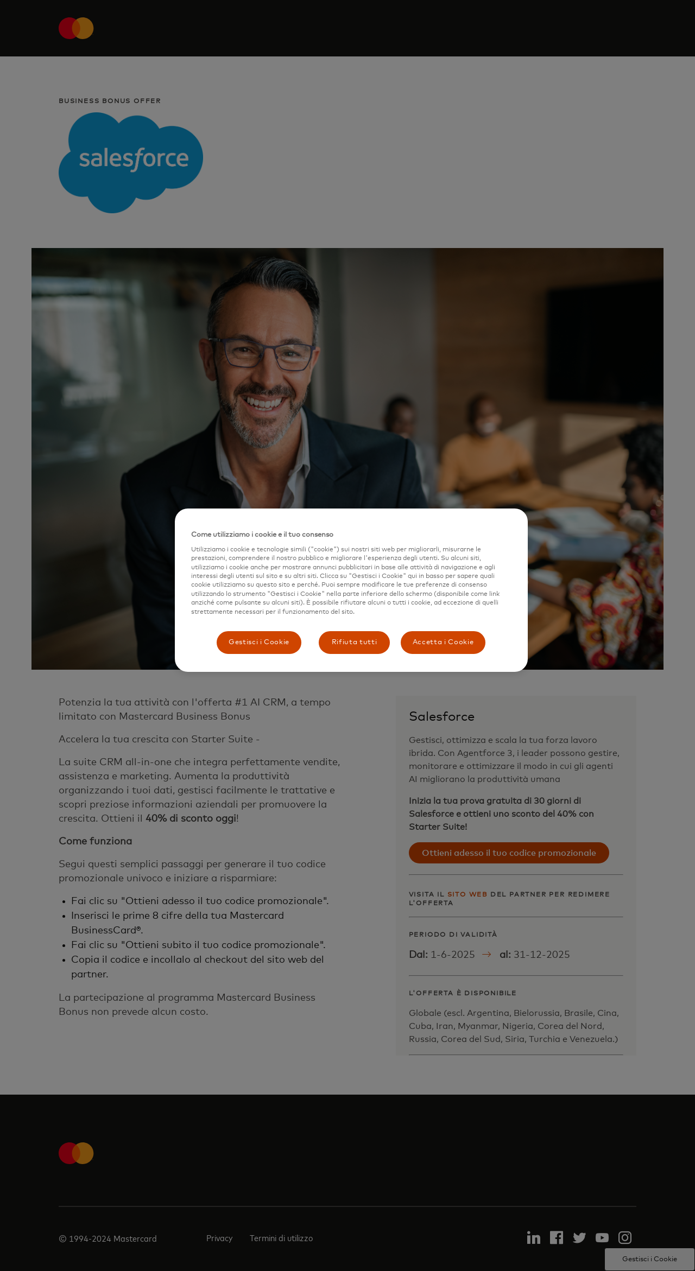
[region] (351, 590)
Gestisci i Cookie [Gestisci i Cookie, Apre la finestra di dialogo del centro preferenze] (259, 642)
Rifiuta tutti (354, 642)
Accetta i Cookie (443, 642)
